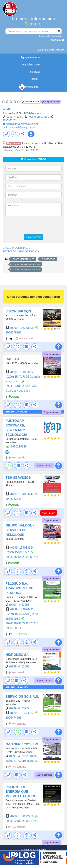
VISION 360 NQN (18, 311)
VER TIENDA (48, 513)
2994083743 (13, 498)
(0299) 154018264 (22, 547)
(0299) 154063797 (18, 552)
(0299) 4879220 (19, 756)
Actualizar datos (31, 64)
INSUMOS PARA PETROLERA (26, 269)
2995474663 (13, 717)
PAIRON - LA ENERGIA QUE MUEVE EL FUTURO (21, 791)
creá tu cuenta (46, 49)
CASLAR (12, 359)
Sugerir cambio (50, 101)
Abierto (13, 396)
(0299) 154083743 (22, 494)
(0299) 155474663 (22, 713)
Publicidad (57, 39)
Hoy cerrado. (24, 338)
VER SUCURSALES (16, 411)
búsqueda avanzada (50, 36)
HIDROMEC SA (17, 655)
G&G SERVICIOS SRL (22, 744)
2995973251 (10, 120)
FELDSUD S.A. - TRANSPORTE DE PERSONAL (19, 588)
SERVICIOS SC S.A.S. (22, 696)
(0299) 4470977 (19, 708)
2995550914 (13, 628)
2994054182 (14, 386)
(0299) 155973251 (39, 116)
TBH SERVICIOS (18, 477)
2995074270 (30, 623)
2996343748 (30, 820)
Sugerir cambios (51, 354)
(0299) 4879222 (28, 760)
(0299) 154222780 (22, 816)
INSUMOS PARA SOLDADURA (26, 264)
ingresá (60, 49)
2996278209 (13, 332)
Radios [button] (35, 78)
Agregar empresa (30, 57)
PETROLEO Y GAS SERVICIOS (21, 251)
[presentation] (32, 226)
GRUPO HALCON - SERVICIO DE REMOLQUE (20, 530)
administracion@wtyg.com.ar (22, 123)
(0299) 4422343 (15, 116)
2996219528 (19, 446)
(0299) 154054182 (22, 372)
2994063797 (30, 556)
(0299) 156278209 (22, 327)
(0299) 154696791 (22, 609)
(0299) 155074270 (18, 614)
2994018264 (14, 556)
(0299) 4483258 (19, 604)
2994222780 (14, 820)
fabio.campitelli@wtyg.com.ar (19, 127)
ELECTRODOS (48, 259)
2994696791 (14, 623)
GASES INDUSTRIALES (16, 247)
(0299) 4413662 (19, 666)
